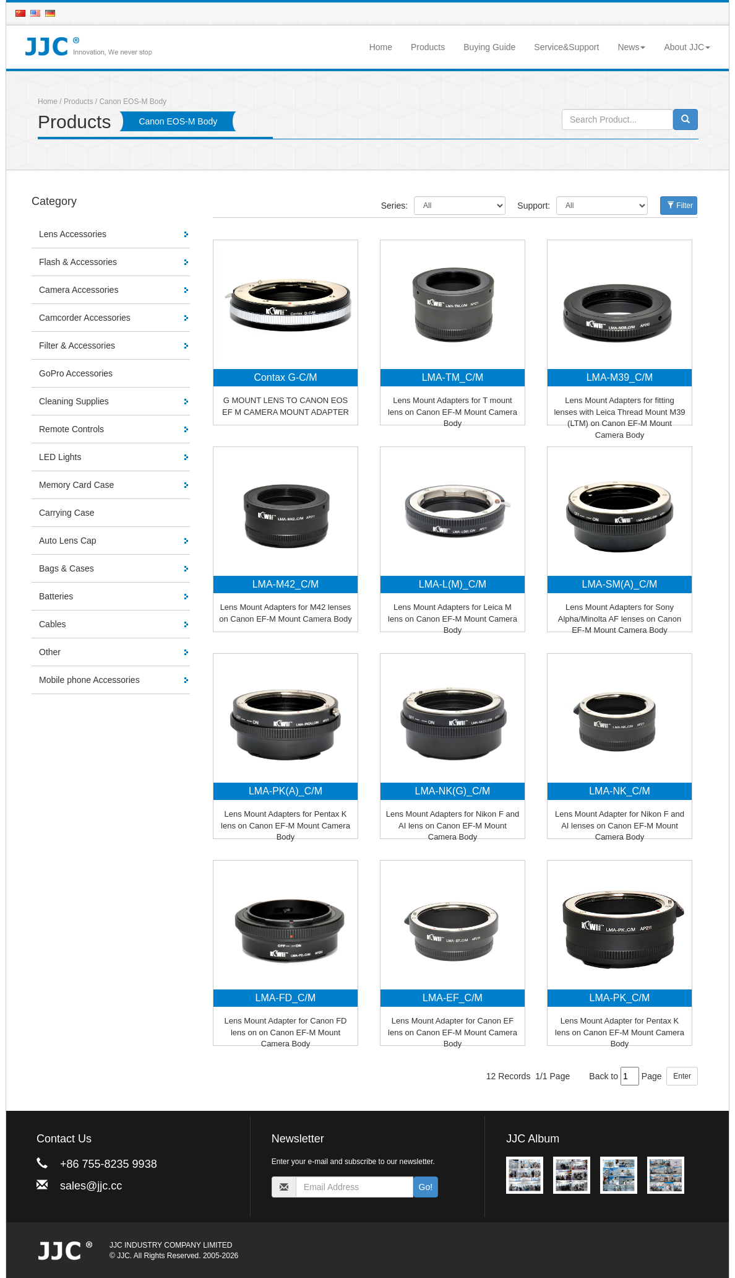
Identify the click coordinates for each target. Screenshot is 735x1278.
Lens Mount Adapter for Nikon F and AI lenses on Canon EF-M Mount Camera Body (619, 825)
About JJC (687, 47)
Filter (680, 205)
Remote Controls (71, 429)
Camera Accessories (78, 290)
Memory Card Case (76, 485)
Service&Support (566, 47)
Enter (682, 1076)
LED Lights (60, 457)
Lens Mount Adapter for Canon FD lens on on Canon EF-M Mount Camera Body (285, 1032)
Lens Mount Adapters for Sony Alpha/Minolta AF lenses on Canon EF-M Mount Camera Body (619, 618)
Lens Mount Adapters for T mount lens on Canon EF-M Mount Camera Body (452, 412)
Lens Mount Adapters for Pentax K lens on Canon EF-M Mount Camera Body (285, 825)
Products (428, 47)
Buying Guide (489, 47)
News (631, 47)
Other (50, 652)
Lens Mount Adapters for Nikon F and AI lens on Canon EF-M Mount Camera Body (452, 825)
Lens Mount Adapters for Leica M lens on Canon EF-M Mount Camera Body (452, 618)
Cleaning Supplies (74, 401)
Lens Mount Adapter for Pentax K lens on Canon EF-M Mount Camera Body (619, 1032)
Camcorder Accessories (85, 318)
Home (380, 47)
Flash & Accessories (78, 262)
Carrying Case (66, 513)
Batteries (56, 596)
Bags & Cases (66, 568)
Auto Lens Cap (68, 541)
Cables (52, 624)
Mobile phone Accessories (89, 680)
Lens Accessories (72, 234)
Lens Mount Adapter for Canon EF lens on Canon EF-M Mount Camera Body (452, 1032)
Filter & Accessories (77, 345)
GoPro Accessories (76, 373)
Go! (426, 1187)
